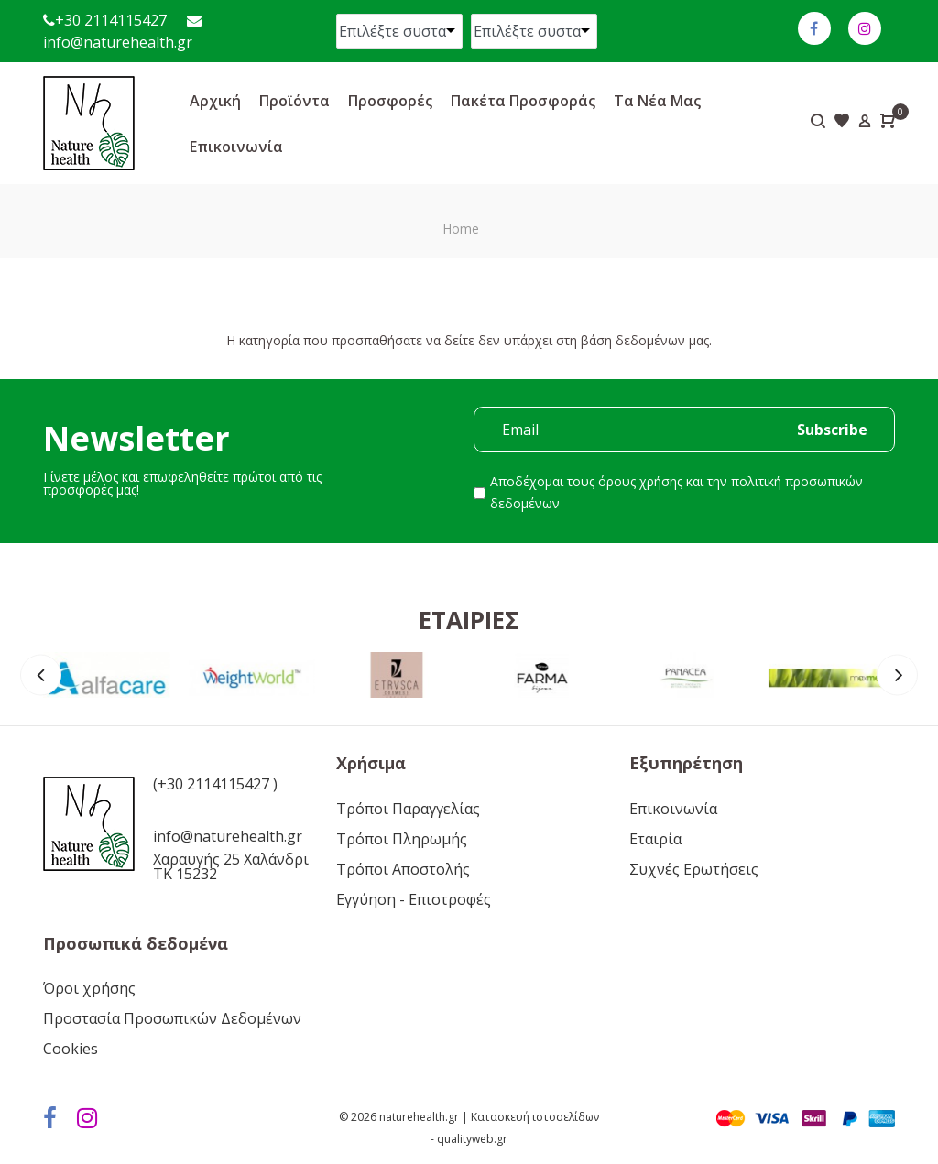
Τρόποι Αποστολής (403, 869)
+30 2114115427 (111, 20)
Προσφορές (390, 101)
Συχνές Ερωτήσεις (693, 869)
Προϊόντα (294, 101)
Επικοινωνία (236, 146)
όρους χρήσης (640, 481)
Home (460, 228)
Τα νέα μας (657, 101)
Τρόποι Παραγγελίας (408, 808)
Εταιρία (655, 839)
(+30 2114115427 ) (215, 784)
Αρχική (215, 101)
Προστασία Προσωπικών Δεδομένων (172, 1018)
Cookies (70, 1048)
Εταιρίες (469, 620)
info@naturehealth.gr (117, 42)
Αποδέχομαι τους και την (676, 492)
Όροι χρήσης (89, 988)
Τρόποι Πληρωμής (401, 839)
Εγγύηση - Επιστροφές (413, 899)
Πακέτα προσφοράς (523, 101)
